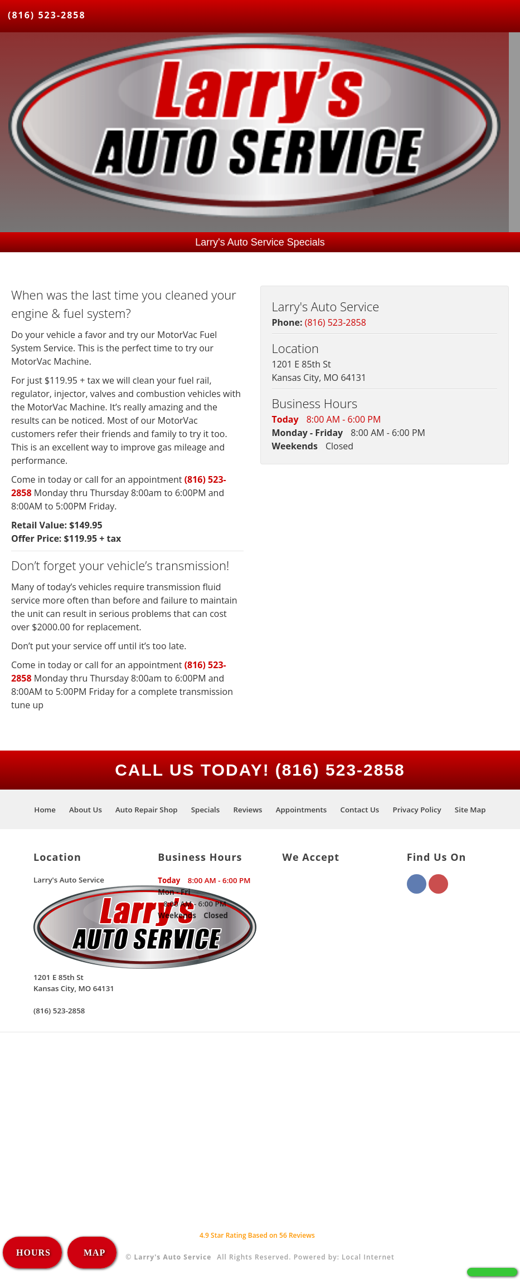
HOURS (33, 1252)
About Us (85, 810)
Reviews (247, 810)
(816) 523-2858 (47, 15)
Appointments (301, 810)
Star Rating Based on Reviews (257, 1235)
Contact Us (360, 810)
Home (45, 810)
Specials (205, 810)
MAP (93, 1252)
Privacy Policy (416, 810)
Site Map (470, 810)
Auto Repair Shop (146, 810)
